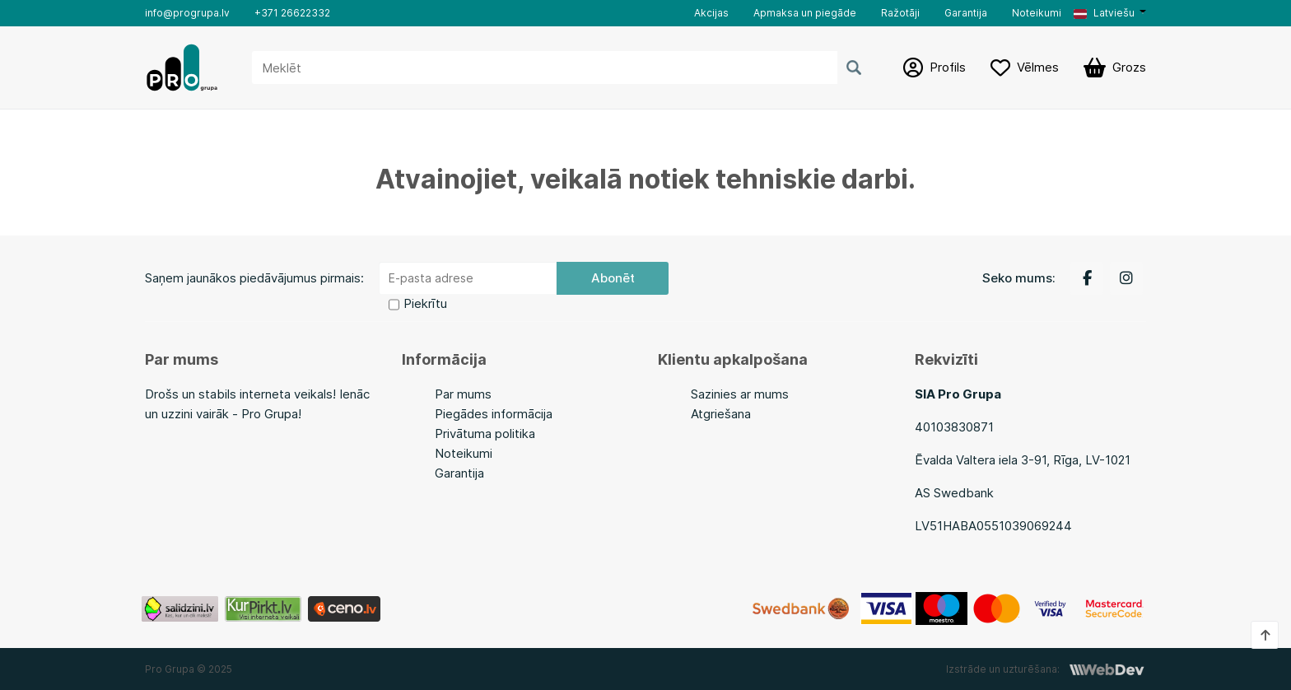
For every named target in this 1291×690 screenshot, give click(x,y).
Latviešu (1104, 13)
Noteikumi (1036, 13)
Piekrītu (425, 303)
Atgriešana (721, 414)
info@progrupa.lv (187, 13)
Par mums (463, 394)
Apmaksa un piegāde (804, 13)
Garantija (965, 13)
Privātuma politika (485, 433)
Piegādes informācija (493, 414)
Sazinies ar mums (740, 394)
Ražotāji (900, 13)
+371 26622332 (292, 13)
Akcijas (711, 13)
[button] (1110, 13)
